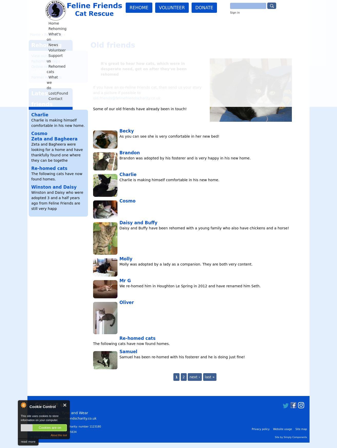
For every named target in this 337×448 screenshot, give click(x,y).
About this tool (59, 435)
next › (195, 377)
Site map (301, 429)
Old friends (41, 72)
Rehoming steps (45, 61)
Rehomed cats (186, 23)
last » (210, 377)
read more (28, 441)
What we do (214, 23)
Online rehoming (46, 67)
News (120, 23)
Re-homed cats (138, 338)
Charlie (128, 174)
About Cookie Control (23, 405)
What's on (102, 23)
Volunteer (172, 7)
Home (61, 23)
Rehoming (80, 23)
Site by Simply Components (291, 437)
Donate (204, 7)
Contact (259, 23)
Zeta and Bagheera (54, 138)
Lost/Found (238, 23)
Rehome (139, 7)
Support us (160, 23)
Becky (127, 131)
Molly (126, 258)
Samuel (128, 351)
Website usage (282, 429)
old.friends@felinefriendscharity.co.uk (127, 98)
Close (65, 405)
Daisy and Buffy (138, 222)
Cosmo (128, 200)
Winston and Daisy (54, 187)
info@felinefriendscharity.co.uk (71, 418)
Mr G (125, 280)
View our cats (43, 56)
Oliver (127, 302)
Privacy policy (261, 429)
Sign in (235, 12)
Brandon (130, 152)
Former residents (46, 77)
